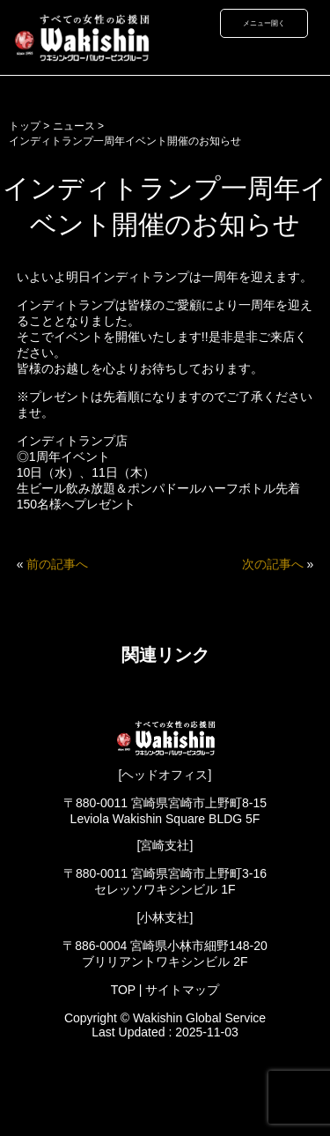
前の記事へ (57, 564)
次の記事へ (273, 564)
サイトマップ (182, 990)
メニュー (257, 23)
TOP (123, 990)
